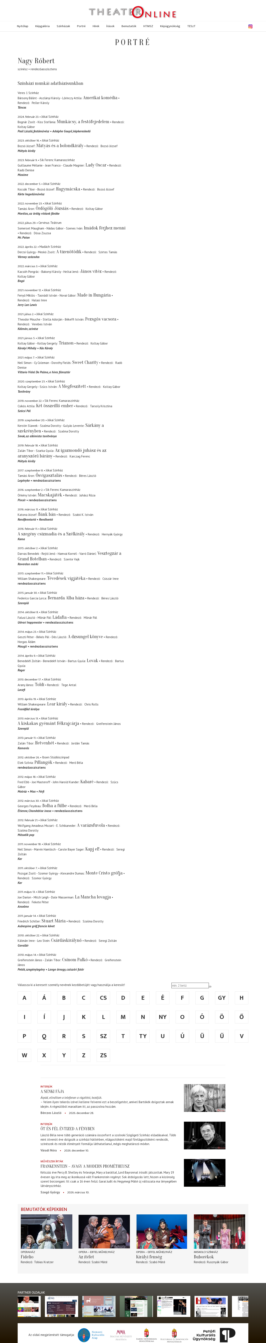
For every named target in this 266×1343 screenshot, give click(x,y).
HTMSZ (148, 26)
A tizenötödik (68, 251)
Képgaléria (42, 26)
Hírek (96, 26)
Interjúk (46, 1086)
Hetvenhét (44, 743)
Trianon (66, 343)
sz (103, 1036)
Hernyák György (112, 534)
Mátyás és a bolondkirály (60, 145)
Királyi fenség (149, 1257)
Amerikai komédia (100, 97)
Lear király (57, 704)
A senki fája (52, 1091)
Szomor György (42, 878)
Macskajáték (50, 495)
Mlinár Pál (90, 618)
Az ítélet (86, 1257)
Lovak (92, 660)
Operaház (28, 1252)
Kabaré (87, 781)
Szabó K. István (83, 515)
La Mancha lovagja (93, 897)
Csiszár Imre (110, 579)
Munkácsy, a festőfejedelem (83, 121)
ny (163, 1017)
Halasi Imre (39, 300)
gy (222, 998)
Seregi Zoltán (108, 941)
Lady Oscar (96, 165)
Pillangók (43, 762)
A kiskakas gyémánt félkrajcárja (48, 723)
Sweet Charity (85, 362)
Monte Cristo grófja (104, 873)
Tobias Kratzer (44, 1262)
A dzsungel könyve (85, 636)
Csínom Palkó (75, 959)
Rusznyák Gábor (217, 1262)
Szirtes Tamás (108, 252)
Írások (110, 26)
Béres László (87, 476)
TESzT (191, 26)
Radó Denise (26, 170)
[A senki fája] (204, 1098)
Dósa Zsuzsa (42, 233)
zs (103, 1055)
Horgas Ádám (26, 642)
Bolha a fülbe (54, 805)
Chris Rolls (91, 704)
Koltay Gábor (26, 127)
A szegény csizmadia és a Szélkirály (51, 534)
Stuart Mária (54, 921)
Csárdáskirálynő (66, 940)
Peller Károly (40, 103)
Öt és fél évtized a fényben (68, 1128)
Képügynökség (170, 26)
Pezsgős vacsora (100, 319)
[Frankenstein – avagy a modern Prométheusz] (204, 1173)
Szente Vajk (72, 559)
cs (103, 998)
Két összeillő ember (54, 405)
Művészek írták (52, 1161)
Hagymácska (68, 189)
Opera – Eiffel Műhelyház (97, 1252)
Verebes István (42, 324)
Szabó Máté (99, 1262)
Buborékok (204, 1257)
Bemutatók (129, 26)
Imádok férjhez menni (105, 228)
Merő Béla (76, 763)
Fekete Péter (40, 902)
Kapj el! (92, 849)
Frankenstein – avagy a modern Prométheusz (85, 1166)
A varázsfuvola (91, 825)
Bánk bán (47, 514)
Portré (81, 26)
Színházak (63, 26)
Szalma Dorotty (68, 431)
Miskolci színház (206, 1252)
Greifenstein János (108, 724)
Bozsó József (109, 146)
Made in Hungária (94, 295)
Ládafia (60, 617)
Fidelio (27, 1257)
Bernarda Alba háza (66, 598)
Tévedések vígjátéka (66, 578)
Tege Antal (68, 685)
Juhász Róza (87, 495)
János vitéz (91, 271)
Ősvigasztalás (49, 475)
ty (143, 1036)
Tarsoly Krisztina (101, 406)
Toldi (39, 684)
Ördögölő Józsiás (52, 208)
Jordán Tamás (80, 743)
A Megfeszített (72, 386)
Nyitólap (22, 26)
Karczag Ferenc (80, 456)
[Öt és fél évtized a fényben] (204, 1135)
